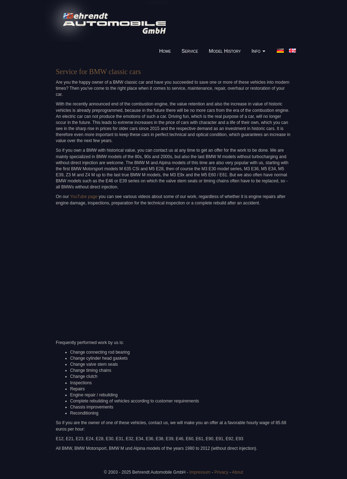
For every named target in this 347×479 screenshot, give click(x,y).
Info (258, 51)
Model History (225, 51)
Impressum (199, 472)
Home (165, 51)
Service (190, 51)
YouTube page (83, 196)
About (237, 472)
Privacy (221, 472)
